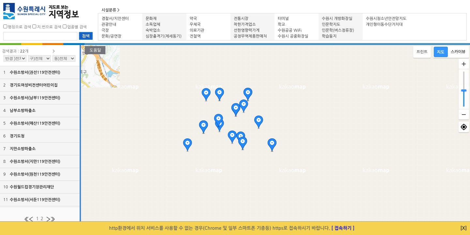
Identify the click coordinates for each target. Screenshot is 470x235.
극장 (105, 30)
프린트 (422, 52)
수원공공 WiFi (290, 30)
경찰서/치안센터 (115, 19)
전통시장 (241, 19)
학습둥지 (329, 36)
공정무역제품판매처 (250, 36)
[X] (464, 228)
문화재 (151, 19)
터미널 (283, 19)
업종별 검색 (77, 27)
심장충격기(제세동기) (163, 36)
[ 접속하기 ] (342, 228)
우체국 (195, 24)
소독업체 (153, 24)
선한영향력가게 (246, 30)
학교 (281, 24)
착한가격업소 (245, 24)
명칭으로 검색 (19, 27)
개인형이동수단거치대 (384, 24)
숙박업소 (153, 30)
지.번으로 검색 (49, 27)
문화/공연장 (111, 36)
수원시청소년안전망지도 (386, 19)
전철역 (195, 36)
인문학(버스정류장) (338, 30)
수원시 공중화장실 (293, 36)
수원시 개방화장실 (337, 19)
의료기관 (197, 30)
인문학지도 (331, 24)
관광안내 (109, 24)
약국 (193, 19)
